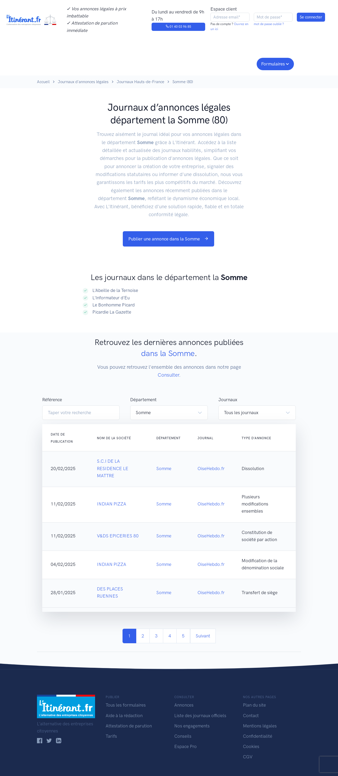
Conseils (206, 63)
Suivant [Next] (203, 635)
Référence (52, 399)
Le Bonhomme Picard (113, 304)
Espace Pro (185, 746)
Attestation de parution (129, 725)
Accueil (43, 81)
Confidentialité (257, 736)
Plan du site (254, 705)
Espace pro (239, 63)
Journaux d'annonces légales (83, 81)
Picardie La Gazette (111, 312)
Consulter (92, 63)
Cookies (251, 746)
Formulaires (273, 64)
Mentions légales (260, 725)
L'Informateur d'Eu (111, 297)
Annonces (184, 705)
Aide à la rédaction (124, 715)
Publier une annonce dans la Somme (168, 239)
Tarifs (111, 736)
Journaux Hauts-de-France (140, 81)
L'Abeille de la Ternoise (115, 290)
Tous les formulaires (126, 705)
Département (143, 399)
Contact (251, 715)
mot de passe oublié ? (269, 24)
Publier (57, 63)
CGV (247, 756)
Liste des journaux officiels (200, 715)
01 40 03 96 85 (178, 27)
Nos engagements (168, 63)
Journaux (123, 63)
